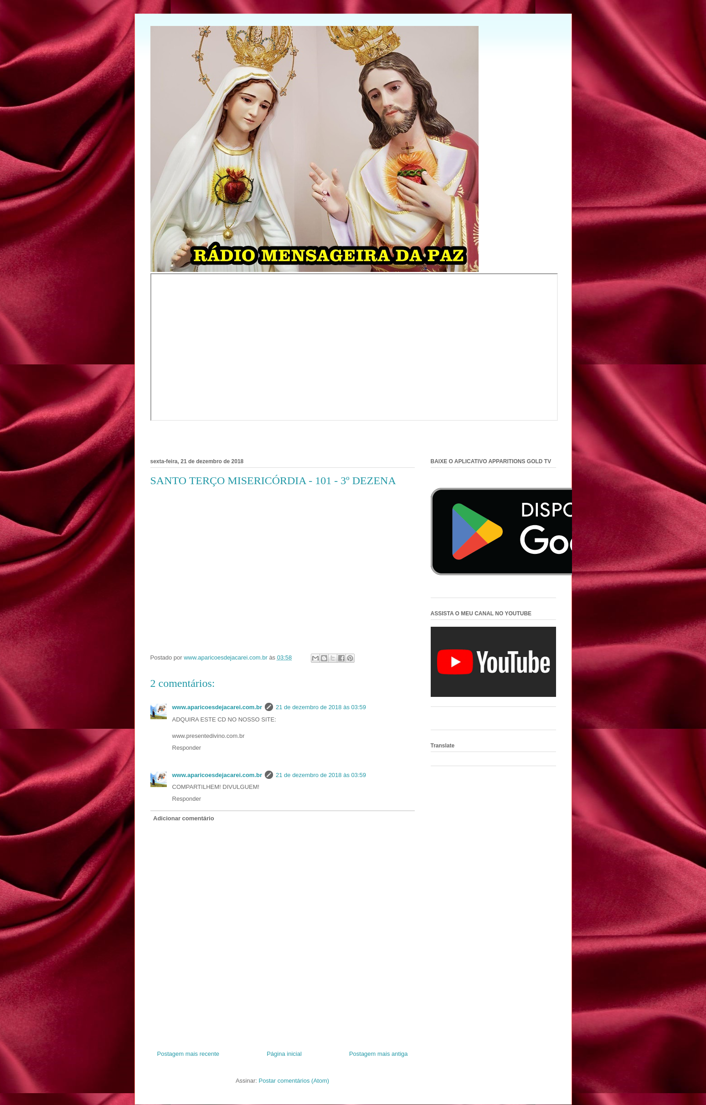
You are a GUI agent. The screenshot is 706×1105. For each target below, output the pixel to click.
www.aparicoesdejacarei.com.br (217, 707)
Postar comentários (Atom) (293, 1080)
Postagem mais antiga (378, 1053)
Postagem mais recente (188, 1053)
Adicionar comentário (183, 818)
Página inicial (284, 1053)
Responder (186, 747)
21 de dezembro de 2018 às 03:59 (321, 707)
